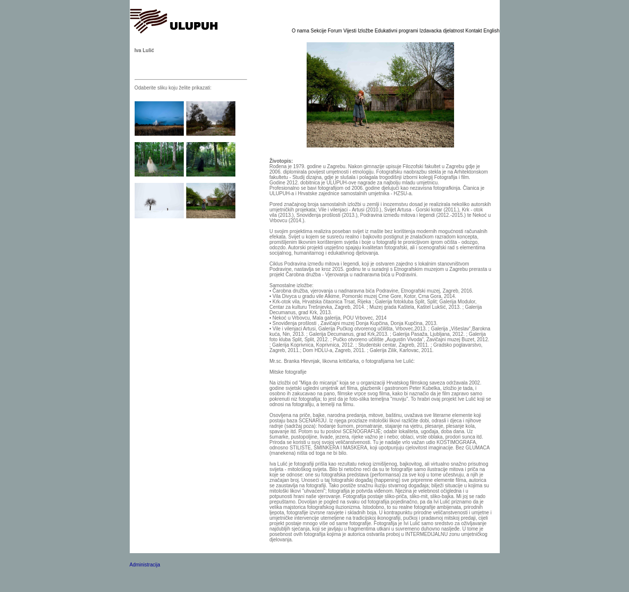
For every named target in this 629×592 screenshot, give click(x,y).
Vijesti (350, 30)
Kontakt (474, 30)
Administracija (145, 564)
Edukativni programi (396, 30)
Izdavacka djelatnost (442, 30)
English (492, 30)
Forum (335, 30)
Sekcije (319, 30)
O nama (301, 30)
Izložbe (366, 30)
